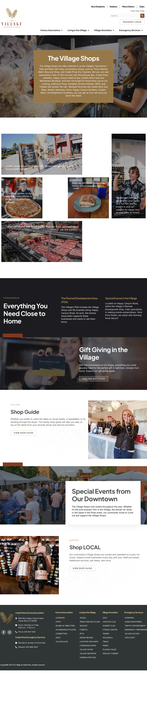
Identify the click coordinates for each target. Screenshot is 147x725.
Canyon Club (109, 622)
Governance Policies (64, 630)
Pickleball (108, 638)
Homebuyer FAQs (88, 657)
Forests (83, 630)
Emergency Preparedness (133, 630)
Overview (60, 618)
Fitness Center (110, 630)
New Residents (98, 6)
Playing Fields (109, 649)
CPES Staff (130, 638)
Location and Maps (88, 641)
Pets (82, 634)
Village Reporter (88, 653)
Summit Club (109, 626)
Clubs (141, 6)
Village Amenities (110, 612)
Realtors (113, 6)
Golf (105, 618)
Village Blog (62, 641)
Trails (105, 641)
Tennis (106, 634)
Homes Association (64, 612)
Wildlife (83, 626)
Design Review (86, 638)
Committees (61, 634)
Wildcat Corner (110, 653)
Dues (58, 638)
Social (83, 618)
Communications (88, 645)
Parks (105, 645)
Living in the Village (88, 612)
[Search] (142, 16)
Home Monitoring (133, 622)
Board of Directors (64, 626)
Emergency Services (134, 612)
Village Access (132, 634)
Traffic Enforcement (133, 626)
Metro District (128, 6)
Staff (58, 622)
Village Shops (86, 649)
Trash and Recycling (88, 622)
